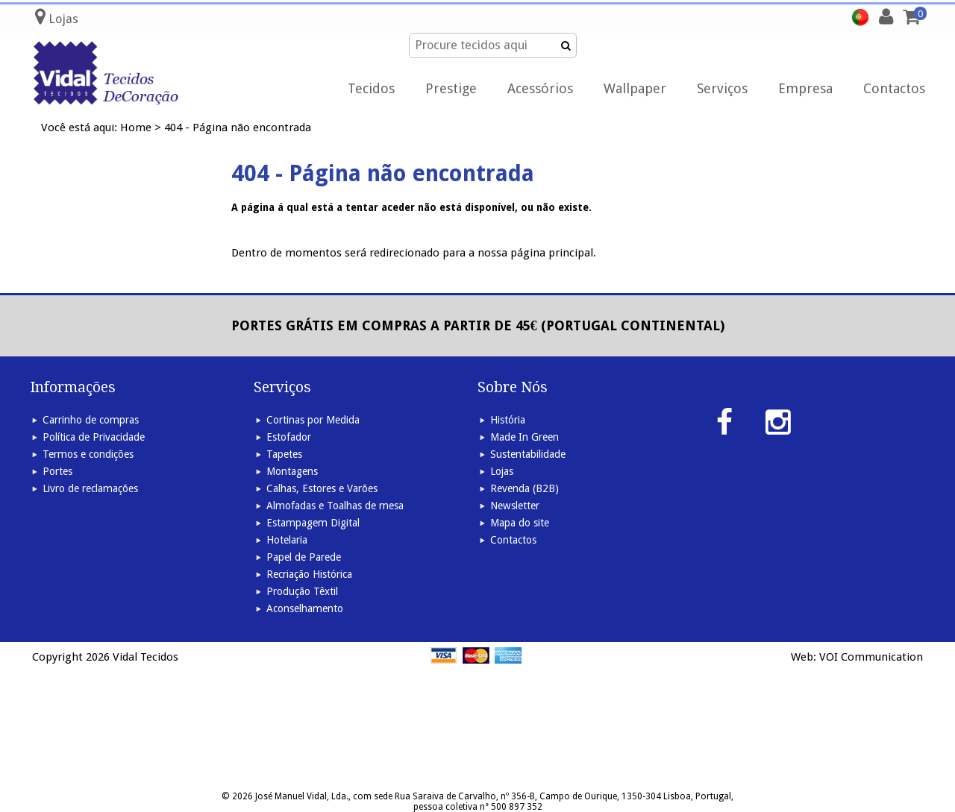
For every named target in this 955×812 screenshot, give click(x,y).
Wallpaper (635, 88)
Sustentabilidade (528, 454)
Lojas (501, 471)
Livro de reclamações (90, 488)
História (507, 420)
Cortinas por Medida (313, 420)
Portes (57, 471)
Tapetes (284, 454)
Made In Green (524, 437)
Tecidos (371, 88)
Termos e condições (88, 454)
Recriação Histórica (309, 574)
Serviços (722, 88)
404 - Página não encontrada (237, 127)
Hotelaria (286, 540)
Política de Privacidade (94, 437)
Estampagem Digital (313, 523)
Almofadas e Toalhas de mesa (335, 506)
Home (135, 127)
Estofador (288, 437)
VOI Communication (871, 657)
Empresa (805, 88)
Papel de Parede (303, 557)
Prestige (451, 88)
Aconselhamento (304, 608)
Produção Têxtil (302, 591)
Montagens (292, 471)
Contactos (894, 88)
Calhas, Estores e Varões (322, 488)
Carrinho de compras (91, 420)
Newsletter (514, 506)
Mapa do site (519, 523)
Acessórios (540, 88)
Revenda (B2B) (524, 488)
